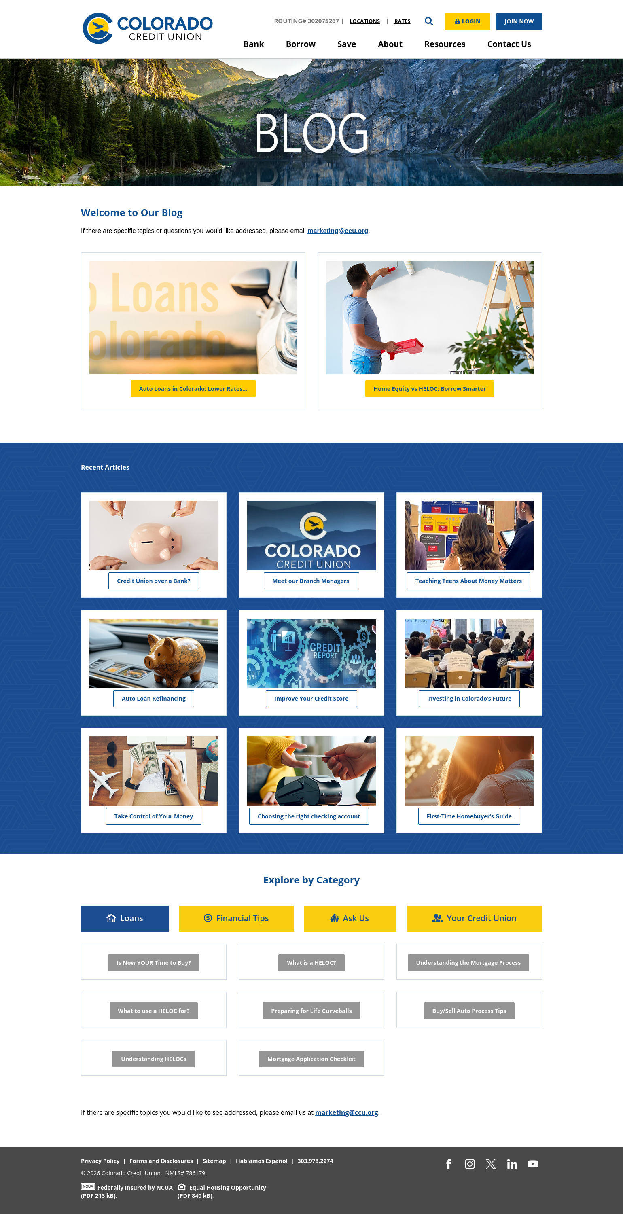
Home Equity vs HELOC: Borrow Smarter (430, 388)
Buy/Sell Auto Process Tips (469, 1010)
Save (346, 43)
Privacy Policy (100, 1161)
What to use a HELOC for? (154, 1010)
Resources (445, 43)
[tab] (125, 918)
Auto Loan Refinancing (154, 698)
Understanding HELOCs (153, 1058)
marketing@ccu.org (346, 1112)
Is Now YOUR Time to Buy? (154, 962)
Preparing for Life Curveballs (311, 1010)
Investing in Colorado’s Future (469, 698)
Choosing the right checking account (309, 816)
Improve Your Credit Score (311, 698)
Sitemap (214, 1161)
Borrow (301, 43)
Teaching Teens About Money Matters (468, 580)
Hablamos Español (262, 1161)
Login (467, 21)
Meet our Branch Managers (311, 580)
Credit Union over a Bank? (153, 580)
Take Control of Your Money (153, 816)
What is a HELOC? (311, 962)
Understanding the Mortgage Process (468, 962)
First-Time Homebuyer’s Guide (469, 816)
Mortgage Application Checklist (311, 1058)
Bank (254, 43)
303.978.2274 (315, 1161)
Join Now (519, 21)
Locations (364, 21)
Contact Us (509, 43)
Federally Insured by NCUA (127, 1187)
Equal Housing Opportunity (222, 1187)
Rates (402, 21)
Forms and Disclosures (161, 1161)
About (390, 43)
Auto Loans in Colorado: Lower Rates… (193, 388)
